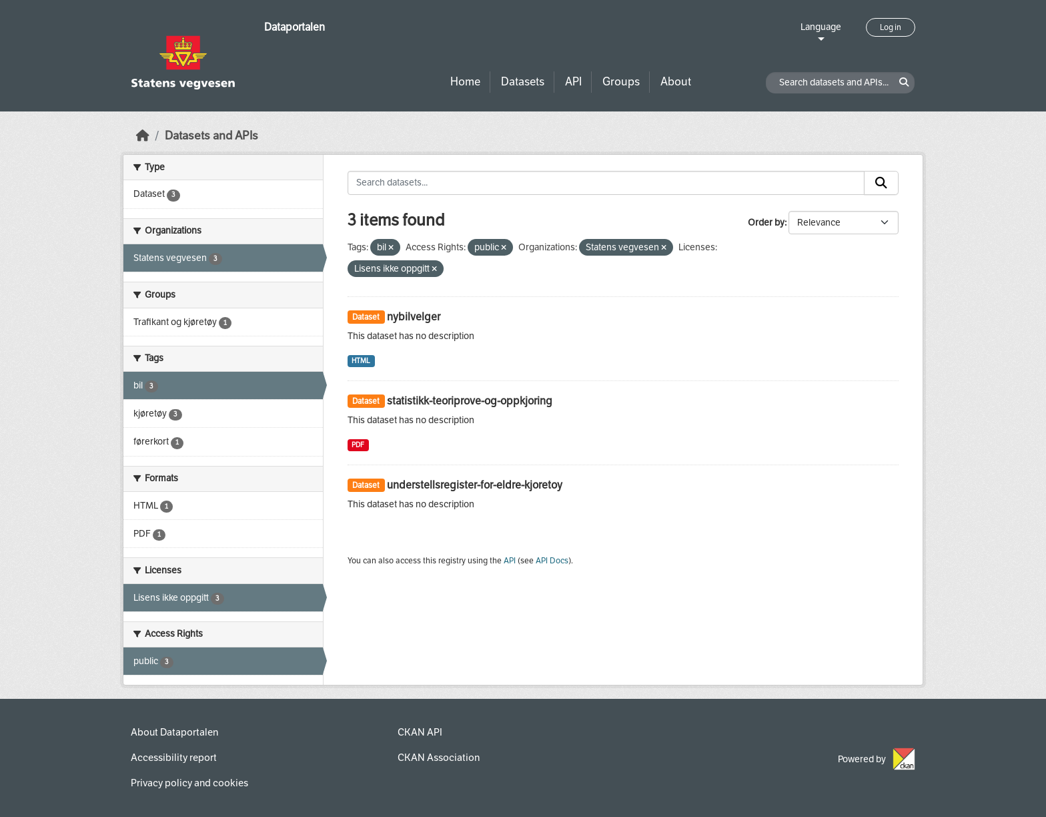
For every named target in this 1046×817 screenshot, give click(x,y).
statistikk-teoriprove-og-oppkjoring (469, 400)
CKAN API (420, 732)
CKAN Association (439, 758)
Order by (766, 222)
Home (465, 82)
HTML (361, 360)
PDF (358, 445)
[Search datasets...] (606, 183)
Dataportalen (294, 27)
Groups (621, 82)
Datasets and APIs (211, 136)
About (675, 82)
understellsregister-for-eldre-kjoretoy (474, 485)
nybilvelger (413, 316)
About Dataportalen (174, 732)
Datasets (522, 82)
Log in (890, 27)
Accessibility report (174, 758)
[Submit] (881, 183)
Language (821, 27)
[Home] (142, 136)
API (573, 82)
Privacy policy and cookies (189, 783)
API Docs (552, 560)
